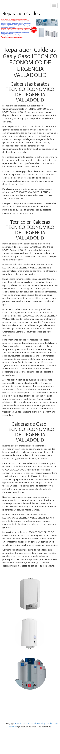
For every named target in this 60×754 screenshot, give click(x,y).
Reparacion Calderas (23, 13)
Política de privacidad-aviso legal (31, 723)
